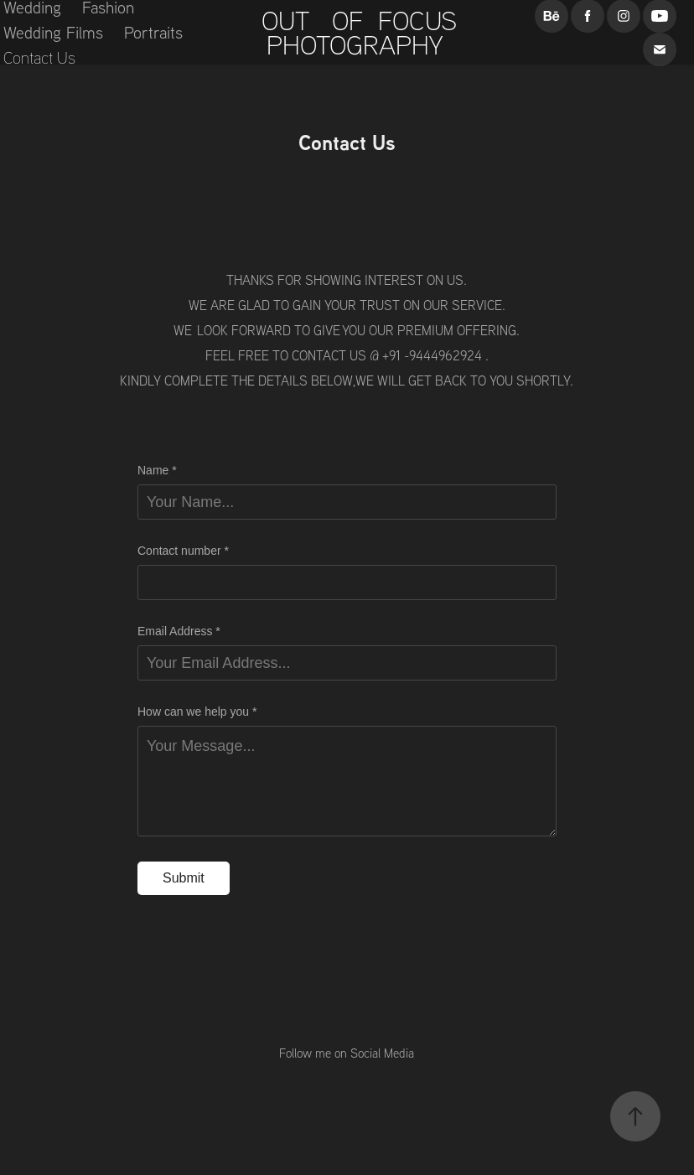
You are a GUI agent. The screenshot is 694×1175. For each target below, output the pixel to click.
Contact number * (183, 550)
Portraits (153, 32)
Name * (157, 470)
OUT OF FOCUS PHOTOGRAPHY (366, 32)
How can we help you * (196, 711)
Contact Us (39, 57)
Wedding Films (53, 32)
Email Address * (178, 631)
